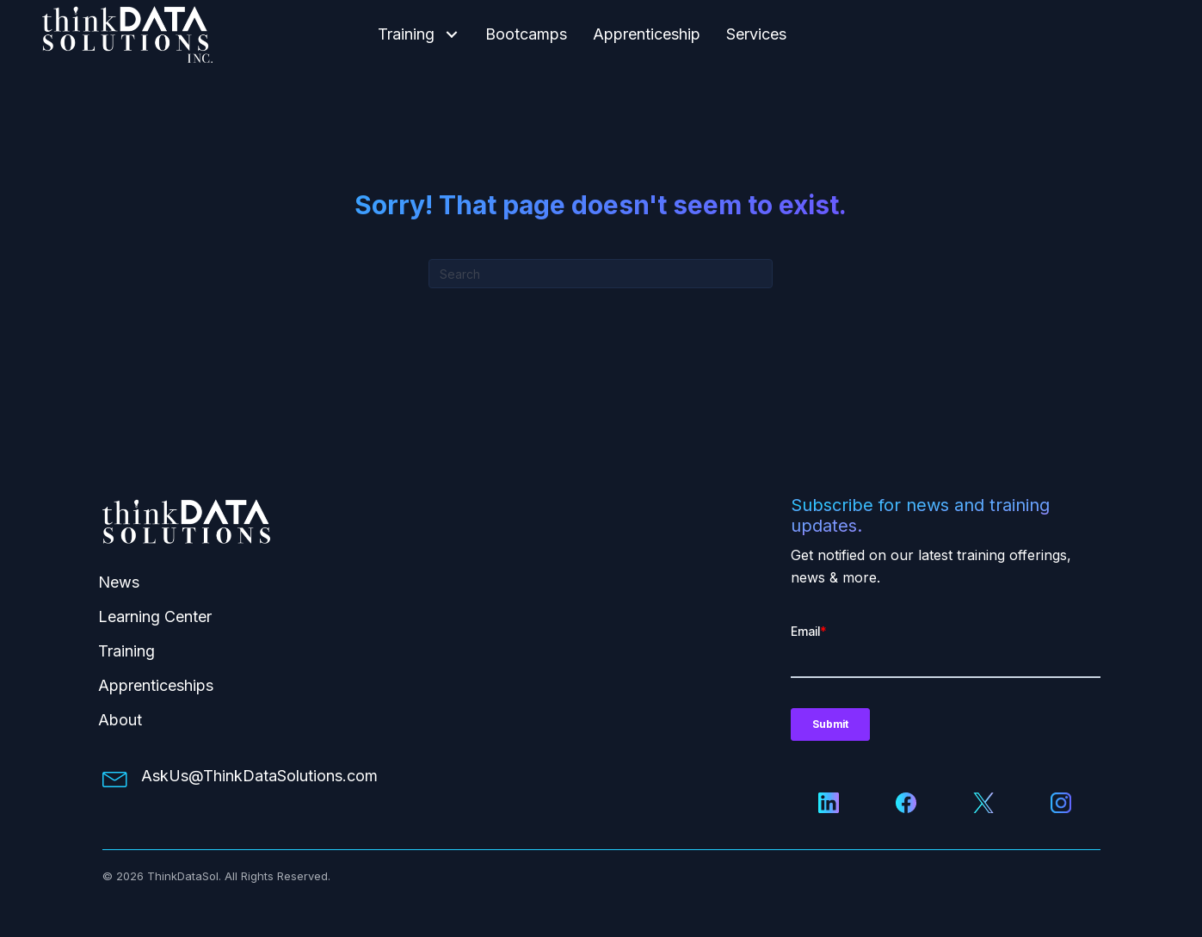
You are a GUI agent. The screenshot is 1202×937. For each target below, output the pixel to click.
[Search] (600, 273)
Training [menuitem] (126, 651)
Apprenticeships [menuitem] (155, 685)
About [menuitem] (120, 720)
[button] (451, 34)
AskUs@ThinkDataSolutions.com (259, 776)
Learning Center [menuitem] (155, 616)
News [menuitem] (118, 582)
